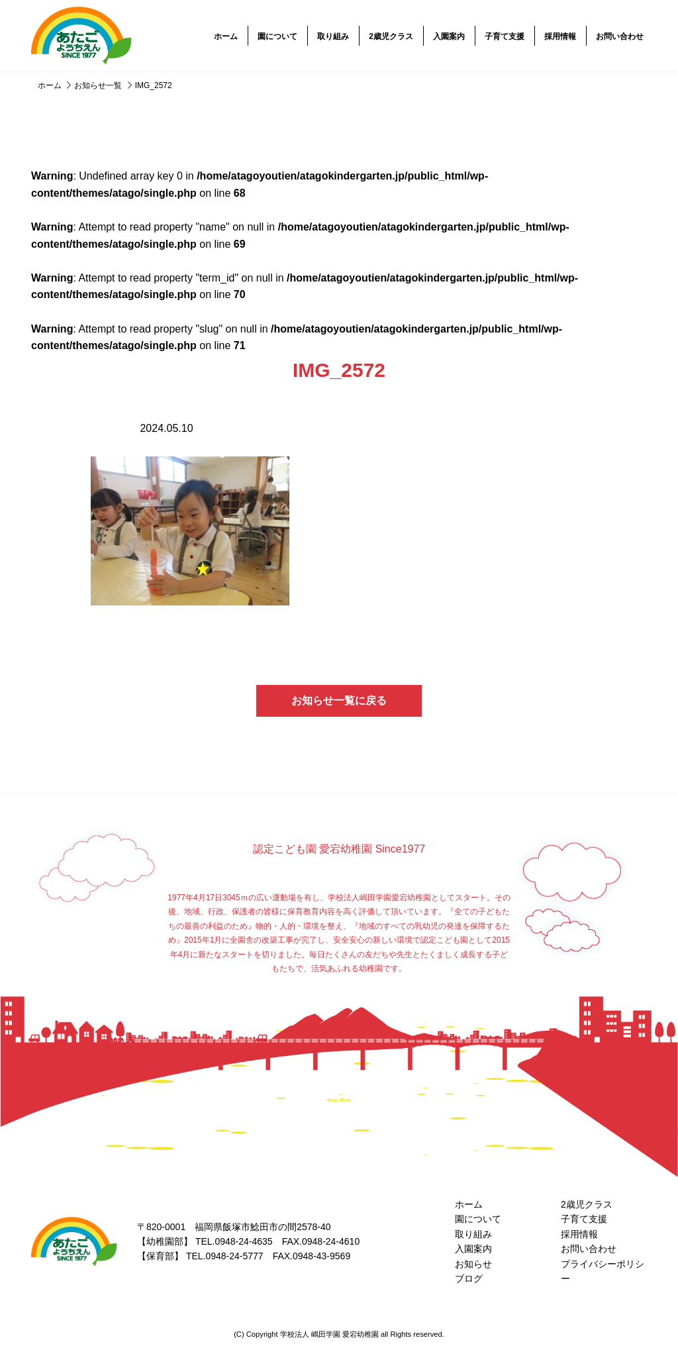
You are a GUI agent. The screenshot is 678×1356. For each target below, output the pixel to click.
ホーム (226, 36)
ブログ (469, 1278)
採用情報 (560, 36)
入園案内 (449, 36)
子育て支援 (504, 36)
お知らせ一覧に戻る (339, 700)
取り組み (333, 36)
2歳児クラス (391, 36)
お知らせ (473, 1264)
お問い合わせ (620, 36)
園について (277, 36)
